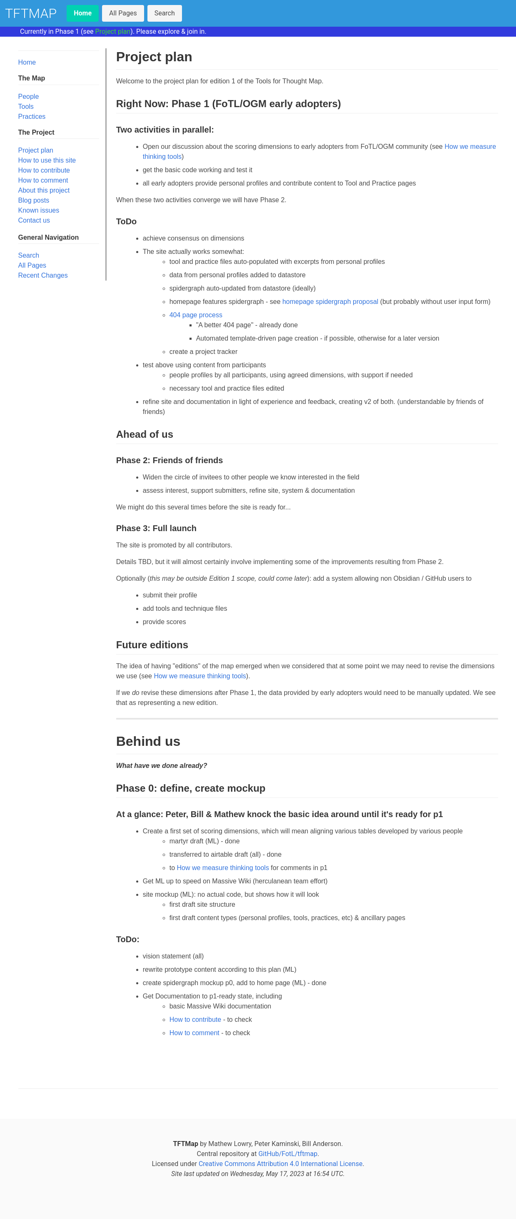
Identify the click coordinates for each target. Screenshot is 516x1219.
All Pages (123, 13)
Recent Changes (43, 275)
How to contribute (44, 170)
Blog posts (34, 200)
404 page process (196, 315)
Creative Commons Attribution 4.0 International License (280, 1164)
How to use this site (47, 160)
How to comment (43, 180)
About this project (44, 190)
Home (27, 62)
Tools (26, 106)
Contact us (34, 220)
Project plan (113, 31)
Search (165, 13)
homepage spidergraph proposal (330, 301)
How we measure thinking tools (200, 676)
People (28, 96)
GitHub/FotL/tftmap (287, 1154)
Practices (32, 116)
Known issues (39, 210)
